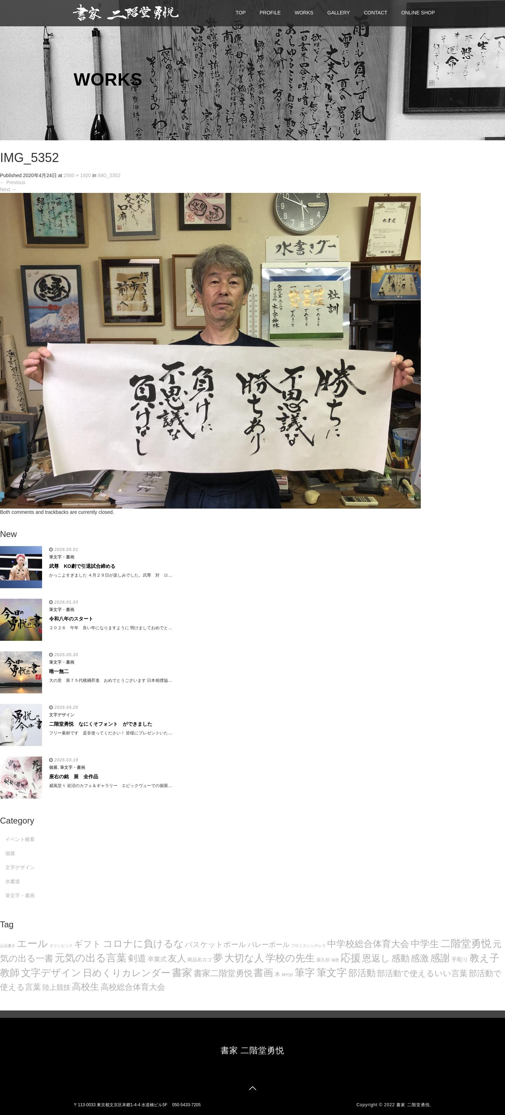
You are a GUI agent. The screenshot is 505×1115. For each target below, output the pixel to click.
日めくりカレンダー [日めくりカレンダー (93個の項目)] (126, 973)
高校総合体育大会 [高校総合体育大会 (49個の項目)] (133, 987)
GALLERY (338, 12)
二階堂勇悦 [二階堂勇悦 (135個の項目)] (465, 943)
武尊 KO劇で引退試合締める (82, 566)
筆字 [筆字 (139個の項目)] (305, 972)
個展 (53, 767)
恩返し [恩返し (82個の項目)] (376, 958)
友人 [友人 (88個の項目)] (177, 958)
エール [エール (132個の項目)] (32, 943)
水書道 (12, 881)
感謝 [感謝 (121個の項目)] (440, 957)
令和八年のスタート (71, 619)
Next (8, 189)
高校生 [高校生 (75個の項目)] (85, 987)
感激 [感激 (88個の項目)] (420, 958)
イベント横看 (20, 839)
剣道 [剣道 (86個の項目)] (137, 958)
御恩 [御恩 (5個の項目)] (335, 960)
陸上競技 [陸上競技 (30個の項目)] (56, 987)
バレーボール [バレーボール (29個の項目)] (269, 944)
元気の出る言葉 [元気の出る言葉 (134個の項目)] (91, 957)
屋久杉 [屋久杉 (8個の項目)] (323, 959)
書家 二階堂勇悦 (253, 1050)
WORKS (304, 12)
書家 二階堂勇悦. (413, 1104)
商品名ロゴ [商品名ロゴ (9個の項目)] (199, 959)
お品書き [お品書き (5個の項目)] (7, 945)
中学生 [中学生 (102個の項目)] (425, 943)
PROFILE (270, 12)
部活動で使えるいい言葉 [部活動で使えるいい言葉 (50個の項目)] (422, 973)
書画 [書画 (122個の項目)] (263, 972)
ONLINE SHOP (418, 12)
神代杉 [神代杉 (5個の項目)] (287, 975)
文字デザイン (61, 714)
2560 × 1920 (77, 175)
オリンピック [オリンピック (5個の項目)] (61, 945)
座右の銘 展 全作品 (73, 776)
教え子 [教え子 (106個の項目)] (484, 958)
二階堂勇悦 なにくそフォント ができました (100, 724)
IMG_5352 (108, 175)
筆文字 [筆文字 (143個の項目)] (331, 972)
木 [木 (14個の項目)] (277, 974)
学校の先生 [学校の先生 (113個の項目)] (290, 958)
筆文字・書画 (61, 557)
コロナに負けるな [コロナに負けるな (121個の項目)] (143, 943)
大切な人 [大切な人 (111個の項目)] (244, 958)
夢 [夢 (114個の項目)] (218, 958)
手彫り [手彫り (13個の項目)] (459, 959)
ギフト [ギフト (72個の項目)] (87, 944)
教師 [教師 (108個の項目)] (10, 972)
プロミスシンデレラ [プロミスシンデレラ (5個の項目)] (308, 945)
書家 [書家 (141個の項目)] (182, 972)
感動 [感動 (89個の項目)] (400, 958)
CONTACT (376, 12)
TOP (241, 12)
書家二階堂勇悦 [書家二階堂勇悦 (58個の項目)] (223, 973)
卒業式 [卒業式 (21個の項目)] (157, 959)
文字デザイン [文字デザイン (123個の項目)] (51, 972)
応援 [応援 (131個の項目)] (351, 957)
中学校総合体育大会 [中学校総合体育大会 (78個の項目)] (368, 944)
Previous (12, 182)
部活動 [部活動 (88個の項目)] (362, 973)
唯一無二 (59, 671)
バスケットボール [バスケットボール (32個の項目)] (215, 944)
